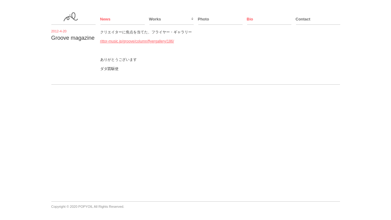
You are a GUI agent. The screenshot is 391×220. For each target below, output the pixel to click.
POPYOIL (85, 206)
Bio (250, 19)
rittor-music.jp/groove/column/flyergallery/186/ (137, 41)
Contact (303, 19)
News (105, 19)
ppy (74, 16)
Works (155, 19)
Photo (203, 19)
